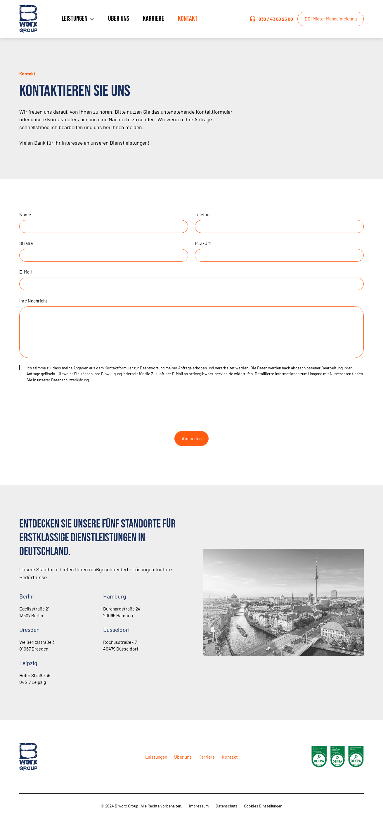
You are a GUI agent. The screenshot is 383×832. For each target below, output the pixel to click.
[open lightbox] (319, 756)
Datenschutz (226, 805)
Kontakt (187, 19)
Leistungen (156, 757)
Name (25, 214)
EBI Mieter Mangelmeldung (331, 18)
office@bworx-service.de (211, 373)
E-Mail (25, 271)
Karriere (153, 19)
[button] (78, 19)
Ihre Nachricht (33, 300)
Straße (26, 243)
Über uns (118, 19)
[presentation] (191, 406)
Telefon (202, 214)
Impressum (199, 805)
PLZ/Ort (203, 243)
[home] (33, 19)
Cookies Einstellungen (263, 805)
